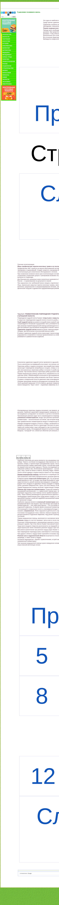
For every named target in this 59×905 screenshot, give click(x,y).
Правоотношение (8, 61)
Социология (6, 66)
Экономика (6, 81)
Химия (4, 77)
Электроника (7, 84)
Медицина (6, 52)
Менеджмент (6, 54)
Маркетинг (6, 48)
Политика (5, 59)
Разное (5, 63)
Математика (6, 50)
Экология (5, 79)
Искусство (6, 41)
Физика (5, 70)
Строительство (7, 68)
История (5, 43)
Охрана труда (7, 57)
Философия (6, 72)
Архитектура (6, 34)
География (6, 39)
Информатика (7, 45)
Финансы (5, 75)
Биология (5, 36)
